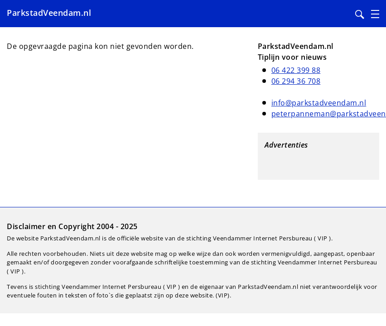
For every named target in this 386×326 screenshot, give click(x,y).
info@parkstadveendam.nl (319, 103)
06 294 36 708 (296, 81)
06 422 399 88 (296, 70)
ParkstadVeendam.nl (49, 12)
